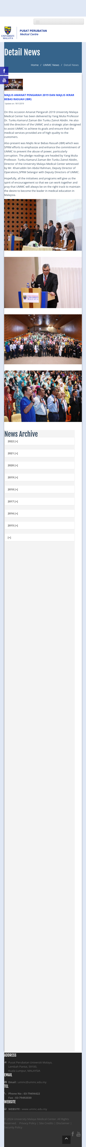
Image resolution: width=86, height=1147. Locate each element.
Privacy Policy (27, 1123)
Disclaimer (63, 1123)
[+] (9, 537)
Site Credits (46, 1123)
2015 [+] (13, 525)
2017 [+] (13, 501)
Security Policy (13, 1127)
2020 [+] (13, 465)
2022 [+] (13, 441)
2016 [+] (13, 513)
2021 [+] (13, 453)
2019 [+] (13, 477)
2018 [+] (13, 489)
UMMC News (51, 65)
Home (35, 65)
